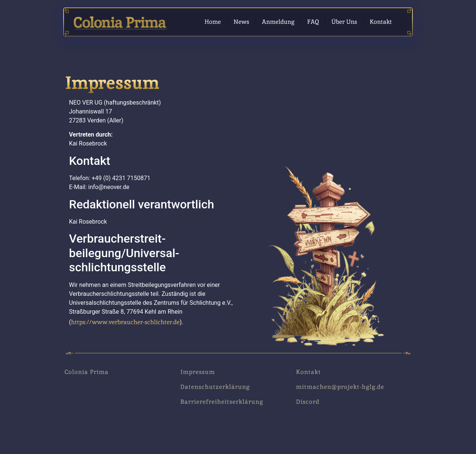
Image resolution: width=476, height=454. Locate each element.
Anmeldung (278, 22)
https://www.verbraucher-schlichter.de (125, 322)
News (241, 22)
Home (213, 22)
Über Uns (344, 22)
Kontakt (381, 22)
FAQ (313, 22)
